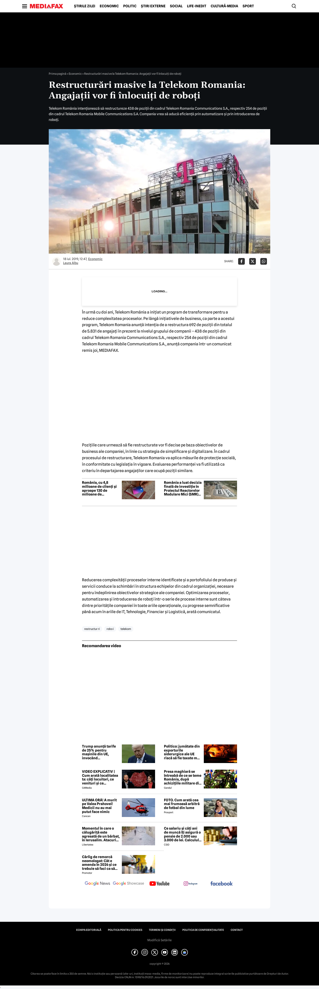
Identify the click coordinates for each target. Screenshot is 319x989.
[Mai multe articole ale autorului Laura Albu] (56, 261)
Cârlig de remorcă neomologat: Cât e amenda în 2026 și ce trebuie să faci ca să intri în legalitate (99, 862)
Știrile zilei (84, 6)
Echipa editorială (88, 930)
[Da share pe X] (252, 261)
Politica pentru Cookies (125, 930)
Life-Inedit (196, 6)
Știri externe (153, 6)
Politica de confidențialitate (203, 930)
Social (176, 6)
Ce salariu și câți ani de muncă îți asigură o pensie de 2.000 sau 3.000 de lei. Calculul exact (182, 834)
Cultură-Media (224, 6)
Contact (237, 930)
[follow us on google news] (97, 884)
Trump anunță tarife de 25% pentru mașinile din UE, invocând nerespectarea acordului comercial (99, 752)
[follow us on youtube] (159, 884)
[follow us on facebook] (221, 883)
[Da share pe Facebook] (241, 261)
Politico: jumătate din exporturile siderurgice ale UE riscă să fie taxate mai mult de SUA (182, 752)
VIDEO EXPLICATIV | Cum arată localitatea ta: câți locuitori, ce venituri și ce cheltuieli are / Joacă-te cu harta (100, 777)
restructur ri (92, 629)
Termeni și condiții (162, 930)
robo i (110, 629)
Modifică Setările (159, 940)
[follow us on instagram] (190, 884)
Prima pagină (57, 73)
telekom (126, 629)
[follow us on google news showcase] (128, 884)
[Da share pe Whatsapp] (263, 261)
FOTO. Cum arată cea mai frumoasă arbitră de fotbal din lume (182, 804)
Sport (248, 6)
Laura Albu (70, 263)
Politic (129, 6)
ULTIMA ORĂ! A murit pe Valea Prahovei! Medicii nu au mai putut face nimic (99, 806)
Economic (109, 6)
